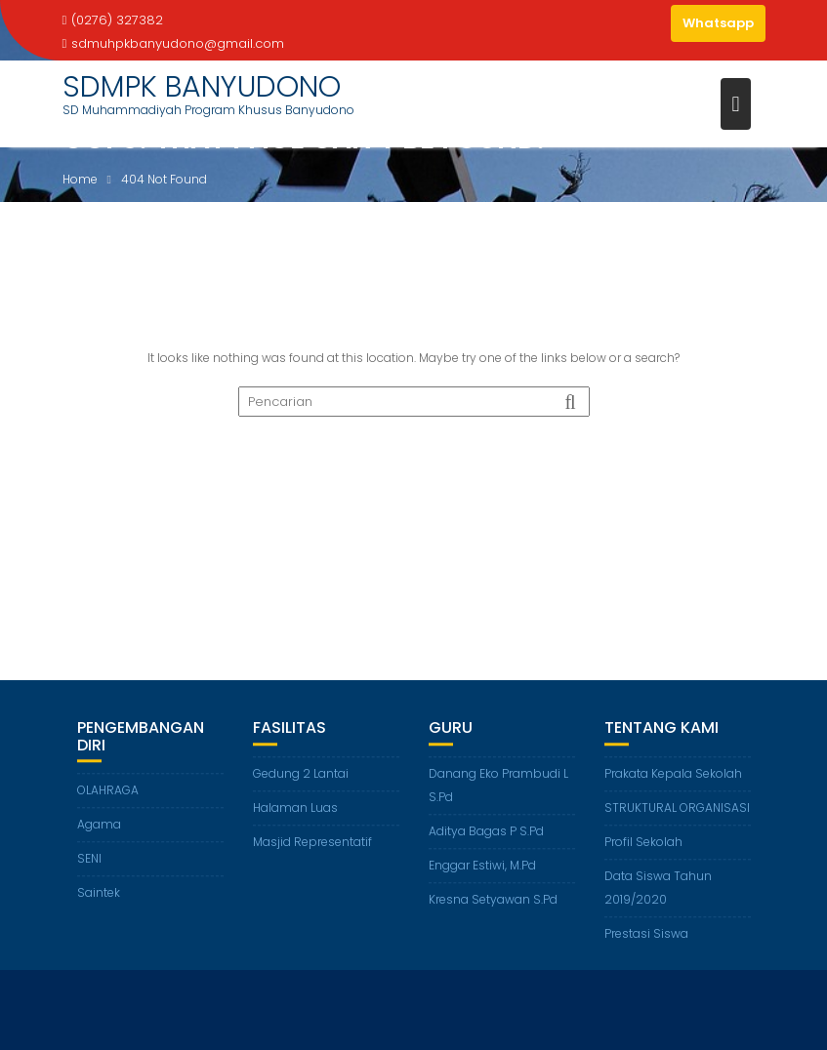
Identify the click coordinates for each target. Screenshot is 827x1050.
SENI (89, 859)
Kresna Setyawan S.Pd (493, 900)
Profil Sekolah (643, 842)
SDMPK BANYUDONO (201, 86)
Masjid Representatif (312, 842)
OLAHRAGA (108, 791)
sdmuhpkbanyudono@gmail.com (173, 43)
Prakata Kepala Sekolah (673, 774)
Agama (99, 825)
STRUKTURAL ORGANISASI (677, 808)
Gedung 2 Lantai (301, 774)
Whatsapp (718, 23)
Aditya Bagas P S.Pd (486, 832)
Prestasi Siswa (646, 934)
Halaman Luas (295, 808)
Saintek (98, 893)
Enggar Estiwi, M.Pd (482, 866)
